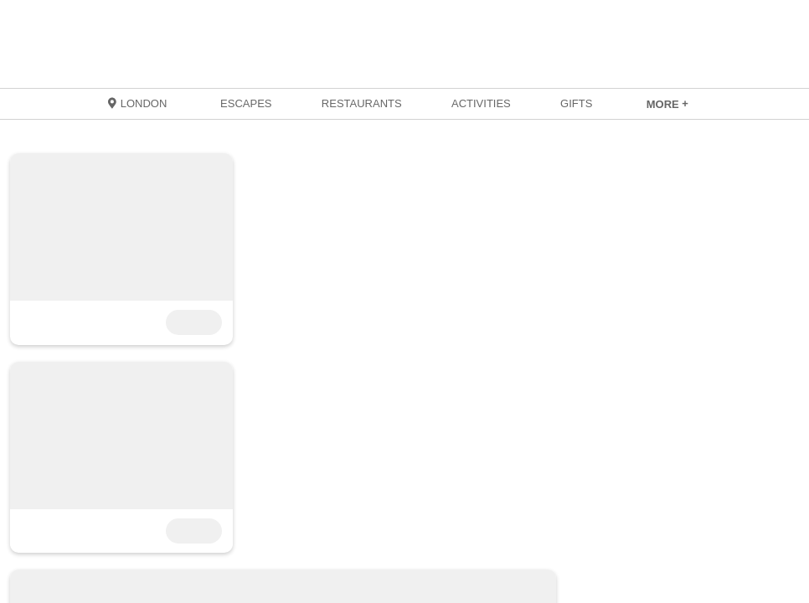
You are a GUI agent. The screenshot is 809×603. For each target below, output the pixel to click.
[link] (667, 104)
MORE (667, 104)
